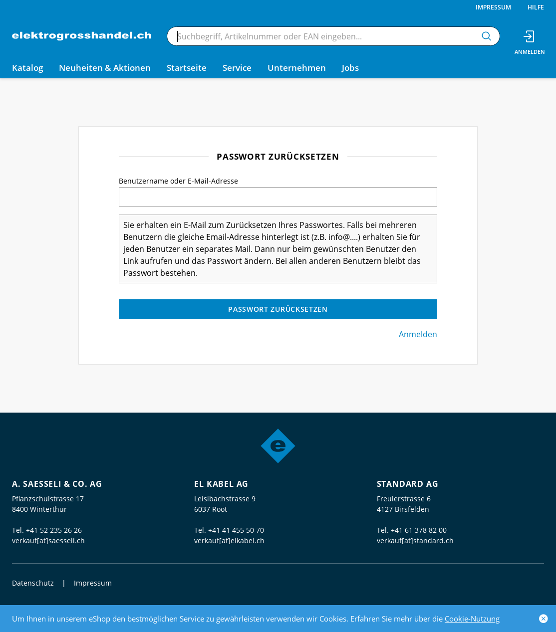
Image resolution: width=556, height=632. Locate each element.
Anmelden (418, 334)
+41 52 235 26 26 (54, 530)
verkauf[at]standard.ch (415, 540)
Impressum (493, 7)
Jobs (350, 67)
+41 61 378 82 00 (419, 530)
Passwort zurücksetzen (278, 309)
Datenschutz (33, 583)
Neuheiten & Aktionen (105, 67)
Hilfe (536, 7)
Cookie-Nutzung (472, 619)
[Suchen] (486, 36)
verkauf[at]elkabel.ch (229, 540)
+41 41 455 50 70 (236, 530)
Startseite (187, 67)
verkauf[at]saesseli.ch (48, 540)
